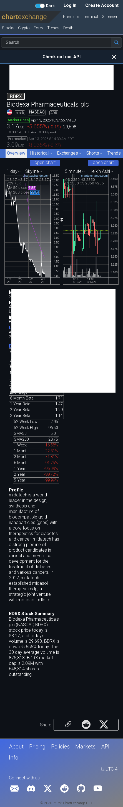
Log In (70, 5)
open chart (45, 162)
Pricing (37, 746)
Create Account (102, 5)
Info (13, 757)
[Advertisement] (61, 77)
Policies (60, 746)
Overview (16, 153)
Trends (114, 153)
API (105, 746)
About (16, 746)
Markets (85, 746)
